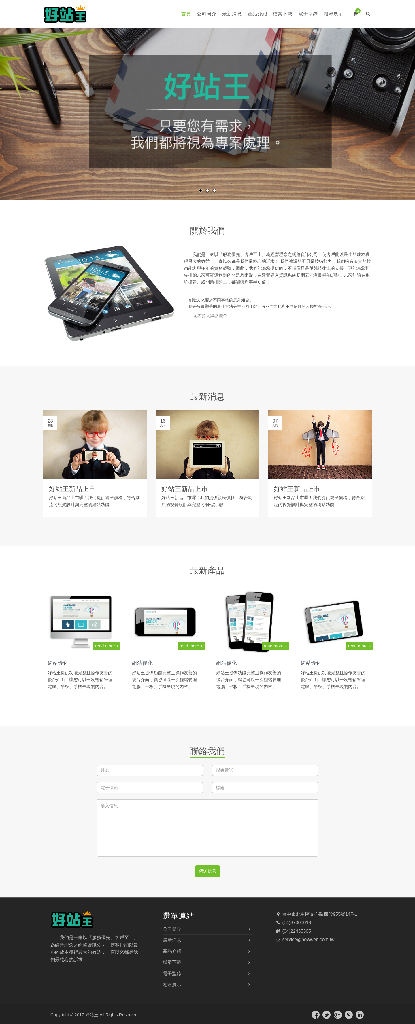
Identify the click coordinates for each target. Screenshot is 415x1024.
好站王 (91, 1014)
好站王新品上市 (72, 489)
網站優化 (58, 663)
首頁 (186, 13)
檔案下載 (283, 13)
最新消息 (232, 13)
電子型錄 (308, 13)
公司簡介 (206, 13)
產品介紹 (257, 13)
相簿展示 (333, 13)
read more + (106, 645)
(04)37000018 (296, 922)
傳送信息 (207, 871)
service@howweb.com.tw (307, 939)
